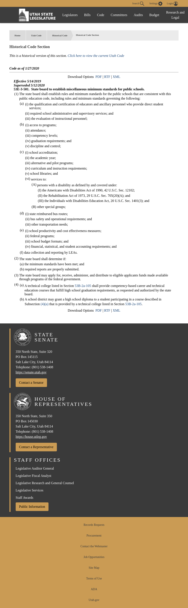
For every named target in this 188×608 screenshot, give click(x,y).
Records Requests (93, 524)
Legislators (70, 15)
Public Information (32, 506)
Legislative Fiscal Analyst (33, 476)
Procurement (93, 535)
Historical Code (59, 35)
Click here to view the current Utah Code (96, 56)
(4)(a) (44, 304)
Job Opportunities (93, 557)
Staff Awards (24, 497)
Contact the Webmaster (94, 546)
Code (100, 15)
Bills (87, 15)
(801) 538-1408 (42, 367)
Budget (154, 15)
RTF (107, 77)
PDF (99, 77)
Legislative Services (29, 490)
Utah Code (36, 35)
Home (17, 35)
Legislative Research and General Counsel (45, 483)
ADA (94, 589)
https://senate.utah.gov (31, 372)
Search (138, 4)
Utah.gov (94, 600)
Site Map (94, 567)
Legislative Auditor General (35, 468)
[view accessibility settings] (156, 4)
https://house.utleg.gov (31, 436)
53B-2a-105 (83, 286)
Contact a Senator (31, 382)
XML (116, 77)
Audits (138, 15)
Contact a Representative (36, 447)
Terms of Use (94, 578)
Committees (119, 15)
